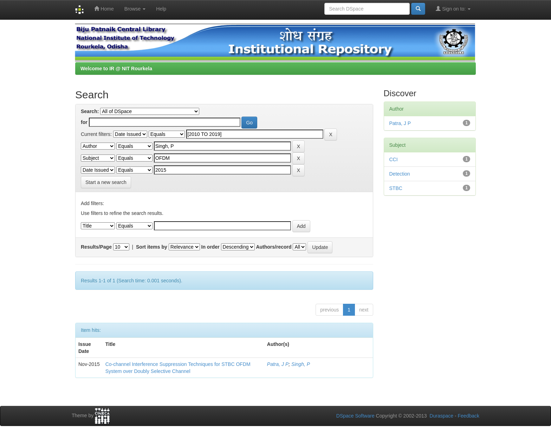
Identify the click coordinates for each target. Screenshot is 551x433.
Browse (135, 9)
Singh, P (300, 364)
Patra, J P (278, 364)
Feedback (468, 416)
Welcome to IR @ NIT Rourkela (116, 68)
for (84, 122)
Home (104, 9)
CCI (393, 159)
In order (210, 247)
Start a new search (106, 182)
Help (161, 9)
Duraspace (441, 416)
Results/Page (96, 247)
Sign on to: (453, 9)
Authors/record (273, 247)
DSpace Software (355, 416)
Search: (90, 111)
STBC (395, 188)
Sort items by (151, 247)
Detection (399, 174)
